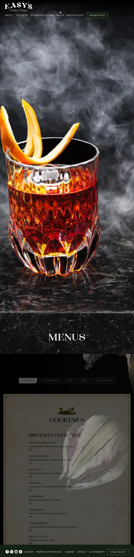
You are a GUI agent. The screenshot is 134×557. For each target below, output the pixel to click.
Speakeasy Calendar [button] (42, 15)
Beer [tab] (84, 302)
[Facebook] (7, 551)
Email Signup (117, 552)
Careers (69, 552)
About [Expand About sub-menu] (9, 15)
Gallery (29, 552)
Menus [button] (60, 15)
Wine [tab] (70, 302)
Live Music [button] (22, 15)
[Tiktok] (20, 551)
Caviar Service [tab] (103, 302)
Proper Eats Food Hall (49, 552)
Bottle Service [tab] (50, 302)
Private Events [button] (75, 15)
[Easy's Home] (18, 7)
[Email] (16, 551)
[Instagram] (11, 551)
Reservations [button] (97, 15)
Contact (82, 552)
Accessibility (97, 552)
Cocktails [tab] (28, 302)
